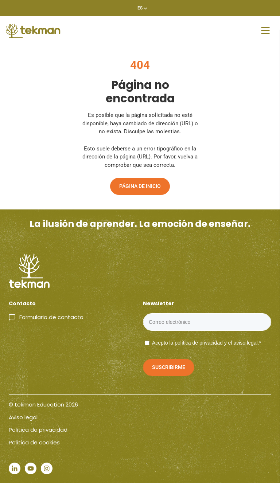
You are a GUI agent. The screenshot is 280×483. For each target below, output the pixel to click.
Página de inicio (140, 186)
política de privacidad (199, 343)
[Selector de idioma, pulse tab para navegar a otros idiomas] (140, 8)
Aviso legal (23, 417)
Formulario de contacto (51, 317)
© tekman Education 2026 (43, 404)
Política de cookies (34, 442)
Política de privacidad (38, 429)
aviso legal (245, 343)
